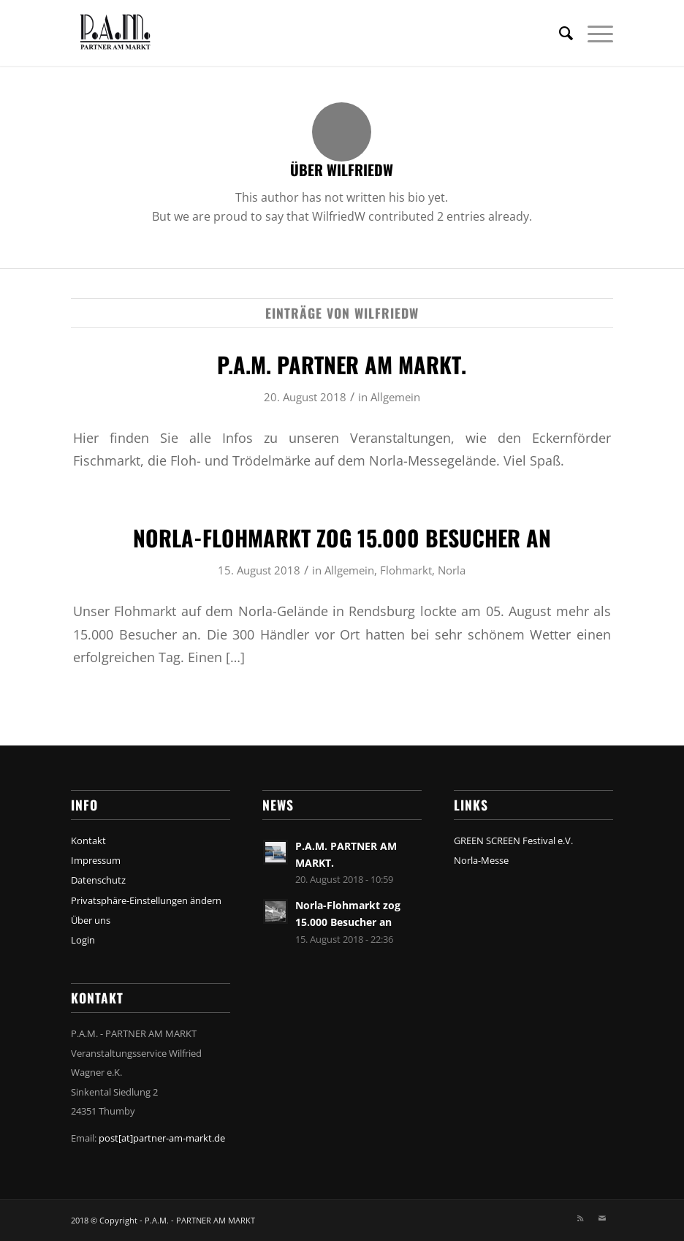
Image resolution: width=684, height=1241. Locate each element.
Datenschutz (98, 880)
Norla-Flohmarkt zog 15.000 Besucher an (342, 537)
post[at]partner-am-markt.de (162, 1138)
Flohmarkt (406, 570)
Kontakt (88, 840)
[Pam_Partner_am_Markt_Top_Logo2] (131, 33)
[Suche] (558, 33)
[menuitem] (558, 33)
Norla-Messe (481, 860)
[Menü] (593, 33)
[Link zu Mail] (602, 1218)
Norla (452, 570)
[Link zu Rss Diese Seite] (580, 1218)
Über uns (90, 920)
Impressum (96, 860)
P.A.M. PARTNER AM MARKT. (341, 364)
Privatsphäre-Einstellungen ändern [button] (146, 900)
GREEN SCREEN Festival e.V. (513, 840)
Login (83, 939)
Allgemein (395, 397)
